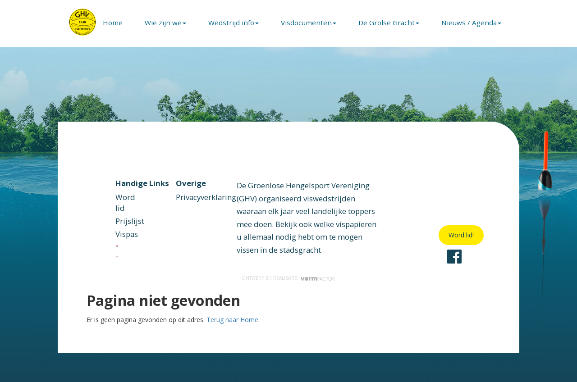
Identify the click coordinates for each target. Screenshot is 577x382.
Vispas (126, 234)
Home (113, 22)
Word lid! (461, 235)
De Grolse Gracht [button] (388, 22)
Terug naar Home (232, 319)
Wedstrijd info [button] (233, 22)
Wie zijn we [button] (165, 22)
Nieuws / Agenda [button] (471, 22)
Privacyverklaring (206, 197)
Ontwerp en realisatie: (289, 278)
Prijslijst (129, 221)
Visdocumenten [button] (308, 22)
